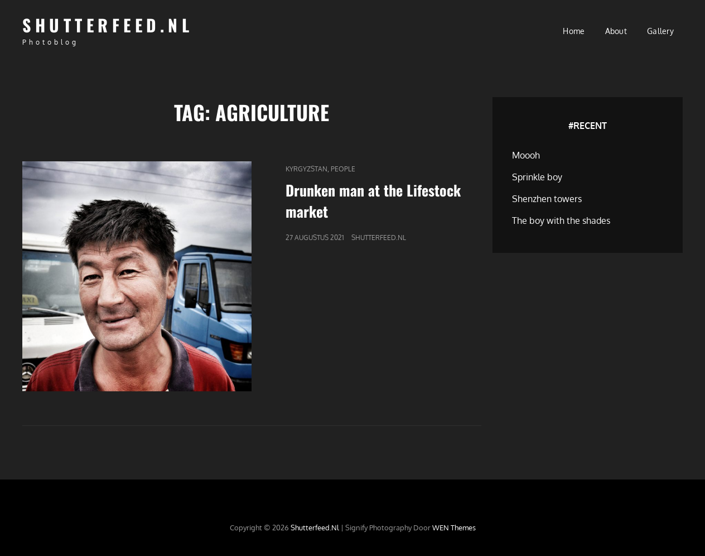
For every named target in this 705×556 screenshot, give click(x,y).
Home (574, 31)
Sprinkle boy (537, 177)
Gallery (660, 31)
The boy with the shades (561, 220)
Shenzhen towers (547, 198)
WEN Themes (454, 527)
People (343, 169)
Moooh (526, 155)
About (616, 31)
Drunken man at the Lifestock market (373, 200)
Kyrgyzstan (306, 169)
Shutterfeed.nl (107, 24)
